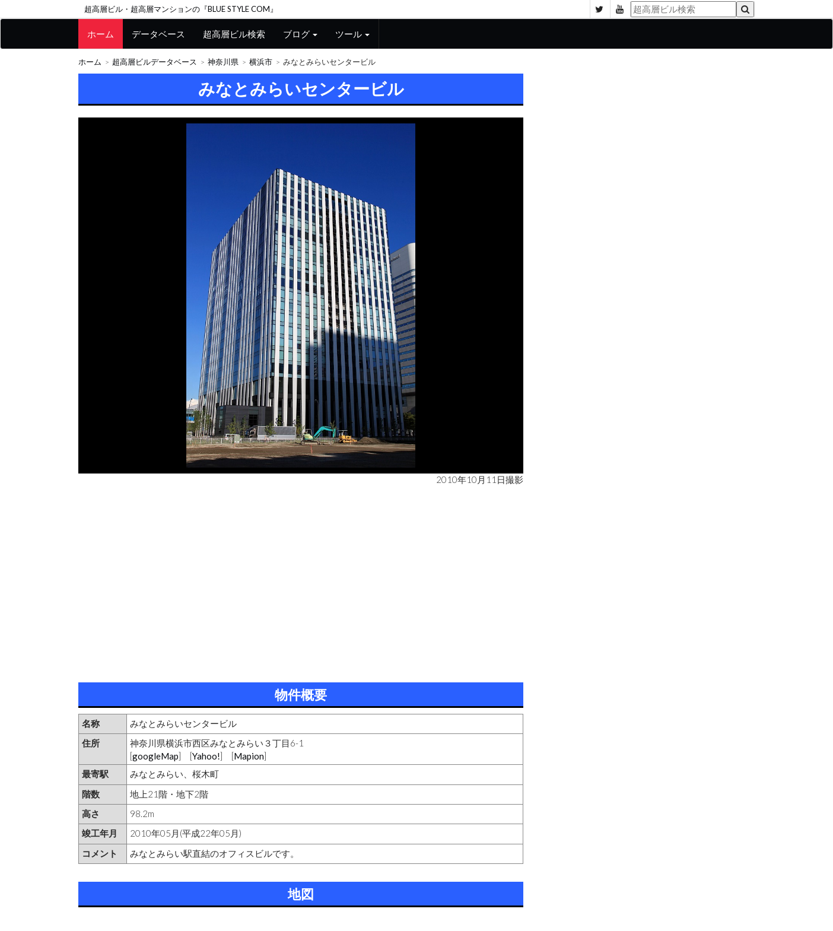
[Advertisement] (300, 581)
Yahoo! (206, 756)
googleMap (155, 756)
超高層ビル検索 (234, 33)
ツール (352, 33)
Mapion (249, 756)
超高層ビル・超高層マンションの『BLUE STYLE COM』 (181, 9)
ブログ (300, 33)
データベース (158, 33)
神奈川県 (223, 62)
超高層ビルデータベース (154, 62)
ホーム (100, 33)
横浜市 (260, 62)
